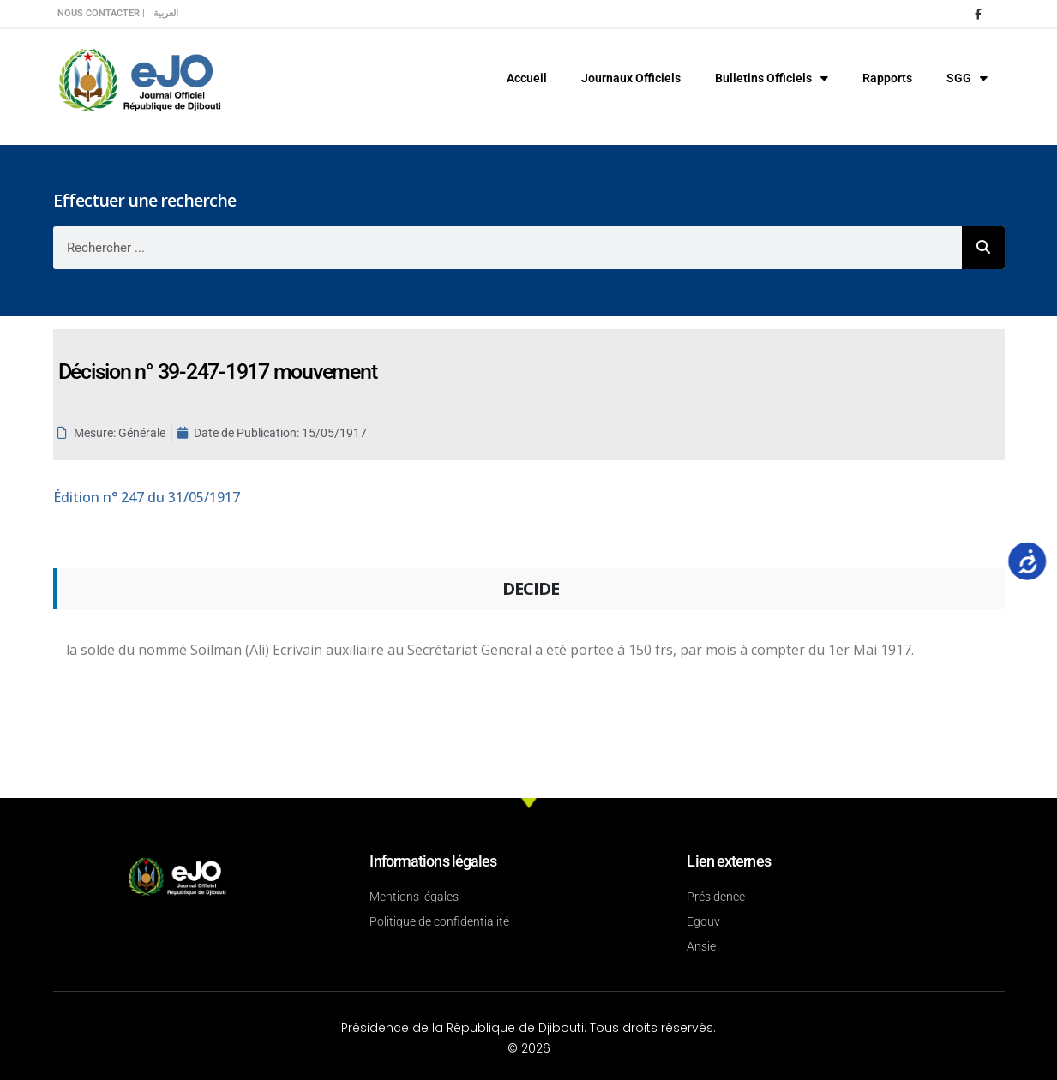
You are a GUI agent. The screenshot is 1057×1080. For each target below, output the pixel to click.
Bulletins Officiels (771, 78)
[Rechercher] (983, 247)
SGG (967, 78)
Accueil (527, 78)
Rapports (887, 78)
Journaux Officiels (631, 78)
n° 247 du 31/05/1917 (146, 497)
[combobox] (507, 247)
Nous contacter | (101, 13)
